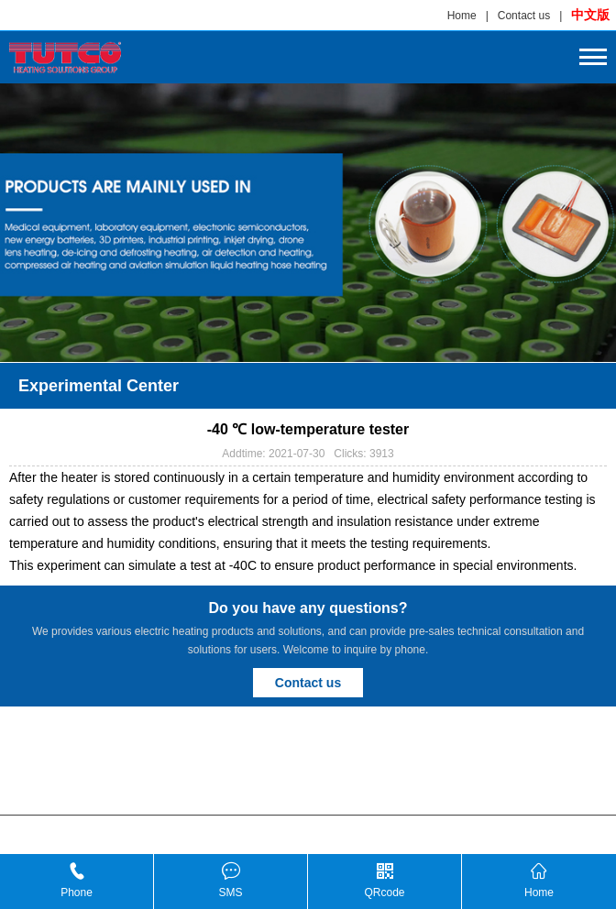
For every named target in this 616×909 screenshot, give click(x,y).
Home (462, 15)
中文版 (590, 14)
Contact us (524, 15)
